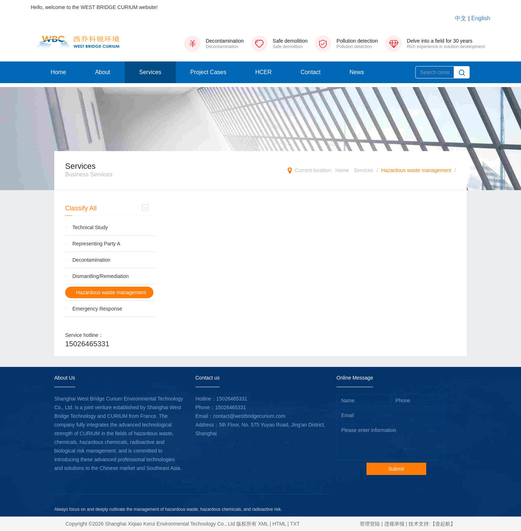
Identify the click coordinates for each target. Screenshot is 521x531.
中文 (460, 18)
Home (58, 72)
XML (263, 524)
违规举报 (394, 524)
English (480, 18)
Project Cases (208, 72)
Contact (311, 72)
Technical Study (90, 227)
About (102, 72)
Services (150, 72)
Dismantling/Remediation (100, 276)
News (357, 72)
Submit (396, 469)
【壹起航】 (443, 524)
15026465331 (87, 344)
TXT (295, 524)
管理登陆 (370, 524)
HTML (279, 524)
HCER (263, 72)
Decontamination (91, 260)
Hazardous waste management (416, 170)
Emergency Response (97, 309)
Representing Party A (96, 244)
